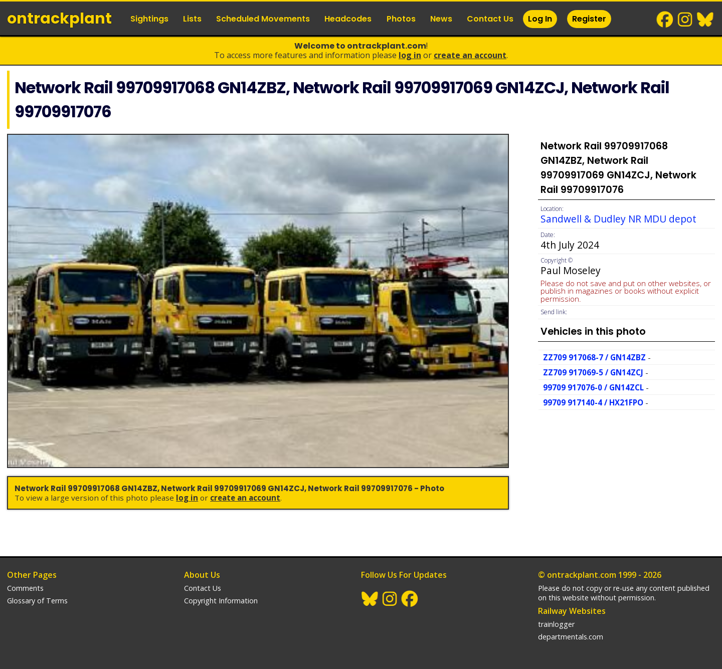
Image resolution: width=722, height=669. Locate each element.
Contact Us (490, 19)
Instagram (685, 20)
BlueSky (705, 20)
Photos (401, 19)
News (441, 19)
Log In (540, 19)
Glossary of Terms (37, 600)
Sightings (149, 19)
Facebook (665, 20)
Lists (192, 19)
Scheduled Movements (263, 19)
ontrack (59, 18)
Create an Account (470, 55)
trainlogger (556, 624)
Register (589, 19)
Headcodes (348, 19)
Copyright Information (221, 600)
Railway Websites (572, 610)
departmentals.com (570, 636)
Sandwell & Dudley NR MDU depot (618, 219)
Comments (25, 588)
